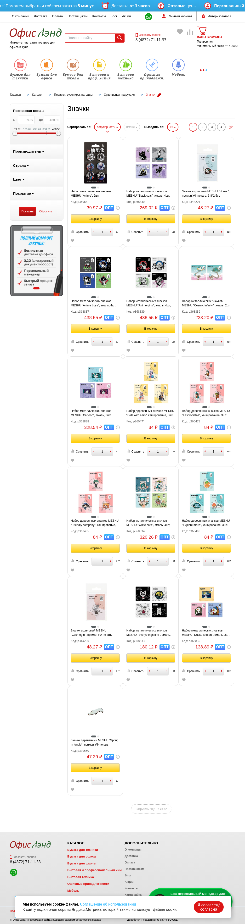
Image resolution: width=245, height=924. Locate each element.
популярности (107, 127)
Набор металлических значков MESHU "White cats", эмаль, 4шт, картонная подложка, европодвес (148, 523)
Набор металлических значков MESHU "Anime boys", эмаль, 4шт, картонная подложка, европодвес (93, 303)
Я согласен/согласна (209, 907)
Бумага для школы (81, 863)
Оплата (57, 16)
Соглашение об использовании (108, 904)
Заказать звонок (148, 35)
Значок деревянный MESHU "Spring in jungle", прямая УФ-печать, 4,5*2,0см (94, 743)
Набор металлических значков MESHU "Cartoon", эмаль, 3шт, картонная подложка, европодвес (93, 413)
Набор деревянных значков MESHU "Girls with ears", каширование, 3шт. (150, 413)
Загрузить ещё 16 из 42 (151, 809)
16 (173, 127)
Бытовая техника (80, 877)
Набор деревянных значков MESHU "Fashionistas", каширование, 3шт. (206, 413)
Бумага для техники (82, 850)
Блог (114, 16)
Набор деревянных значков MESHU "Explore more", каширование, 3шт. (206, 523)
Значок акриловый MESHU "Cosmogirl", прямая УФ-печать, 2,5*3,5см (91, 633)
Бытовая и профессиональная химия (96, 870)
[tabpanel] (36, 260)
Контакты (99, 16)
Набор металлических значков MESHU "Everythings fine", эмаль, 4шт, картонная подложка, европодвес (148, 633)
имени (131, 127)
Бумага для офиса (81, 856)
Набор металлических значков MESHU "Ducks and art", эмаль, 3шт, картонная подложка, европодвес (206, 633)
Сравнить (79, 231)
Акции (126, 16)
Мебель (73, 890)
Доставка (40, 16)
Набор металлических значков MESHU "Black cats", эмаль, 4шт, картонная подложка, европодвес (148, 194)
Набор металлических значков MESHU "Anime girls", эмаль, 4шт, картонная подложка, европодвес (148, 303)
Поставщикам (77, 16)
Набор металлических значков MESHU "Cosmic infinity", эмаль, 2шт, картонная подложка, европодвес (206, 303)
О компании (20, 16)
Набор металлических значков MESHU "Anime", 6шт (91, 193)
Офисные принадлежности (88, 883)
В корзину (95, 219)
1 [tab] (36, 288)
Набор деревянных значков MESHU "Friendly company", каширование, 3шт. (95, 523)
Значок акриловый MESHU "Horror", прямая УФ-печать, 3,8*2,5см (205, 193)
